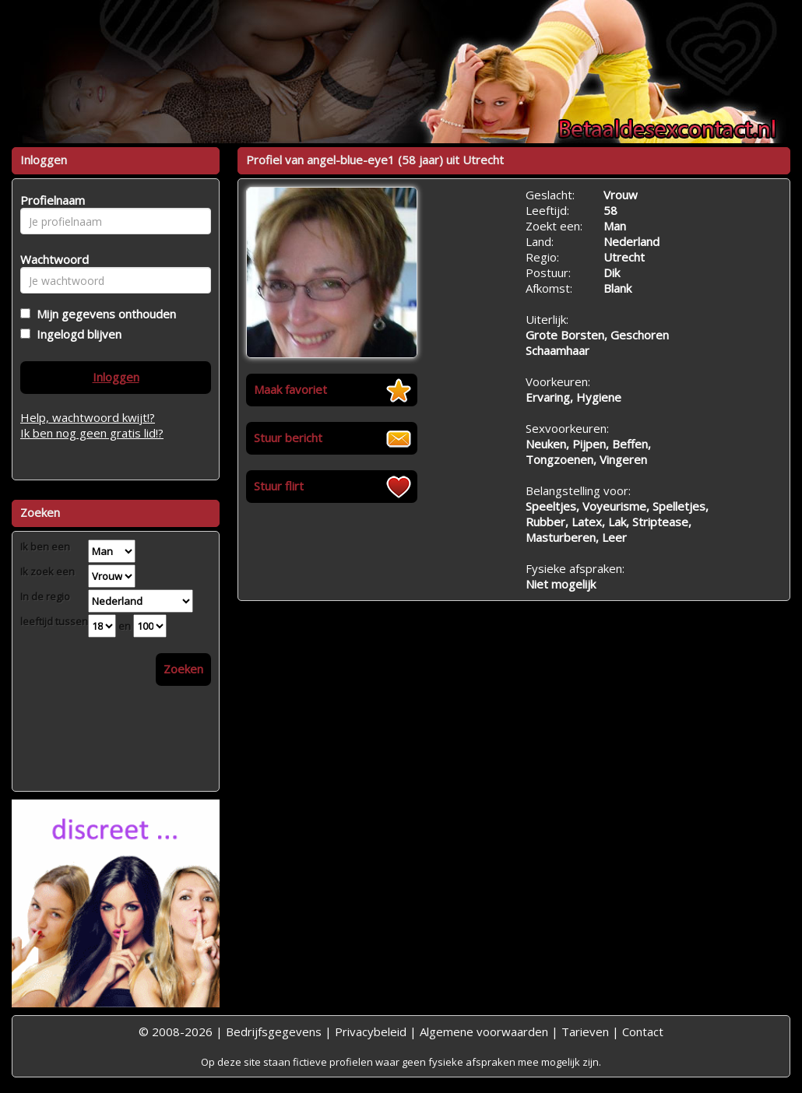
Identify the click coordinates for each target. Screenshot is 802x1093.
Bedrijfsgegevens (274, 1031)
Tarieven (585, 1031)
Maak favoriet (290, 389)
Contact (642, 1031)
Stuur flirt (279, 486)
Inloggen (116, 377)
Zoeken (183, 669)
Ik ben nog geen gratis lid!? (92, 433)
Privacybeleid (370, 1031)
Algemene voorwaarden (484, 1031)
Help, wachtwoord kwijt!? (87, 417)
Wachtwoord (50, 259)
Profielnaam (50, 200)
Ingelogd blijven (75, 334)
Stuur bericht (288, 437)
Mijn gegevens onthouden (103, 314)
